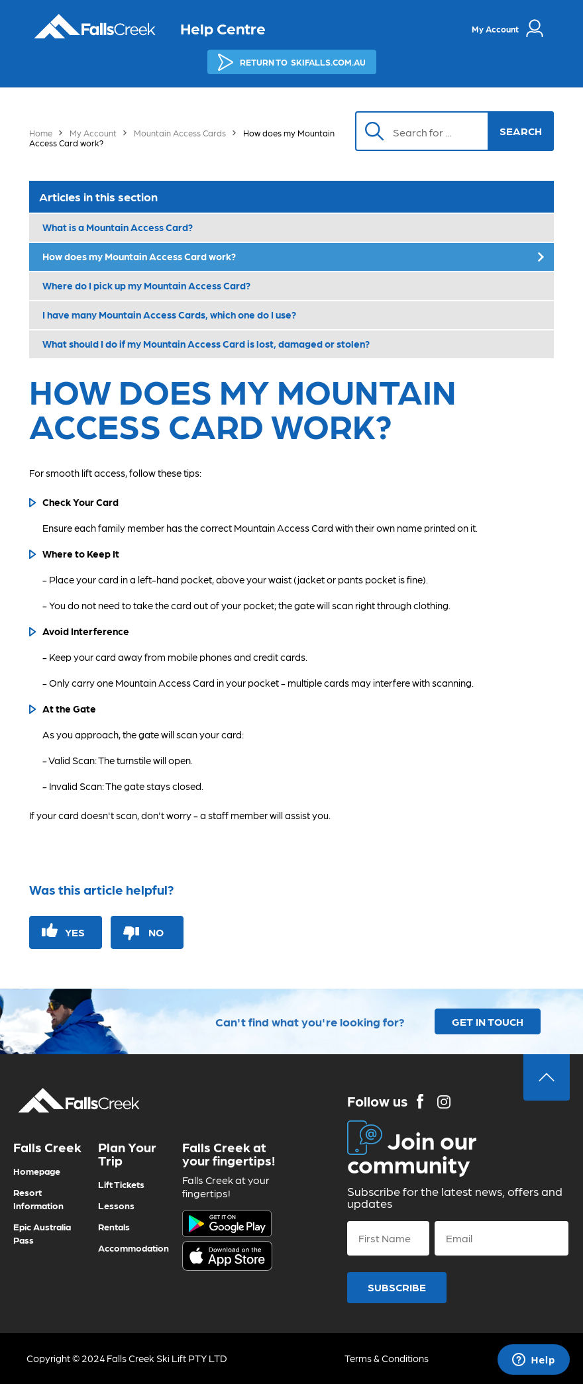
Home (40, 133)
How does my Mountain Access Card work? (139, 256)
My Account (93, 133)
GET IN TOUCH (487, 1021)
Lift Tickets (121, 1184)
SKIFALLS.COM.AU (292, 62)
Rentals (114, 1226)
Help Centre (223, 27)
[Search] (428, 131)
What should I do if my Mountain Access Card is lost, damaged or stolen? (206, 344)
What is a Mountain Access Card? (117, 227)
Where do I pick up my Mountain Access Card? (146, 285)
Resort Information (38, 1199)
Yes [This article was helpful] (75, 932)
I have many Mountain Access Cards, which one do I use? (169, 315)
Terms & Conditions (386, 1358)
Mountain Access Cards (180, 133)
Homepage (36, 1170)
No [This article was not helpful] (156, 932)
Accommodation (133, 1247)
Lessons (116, 1205)
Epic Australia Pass (42, 1233)
